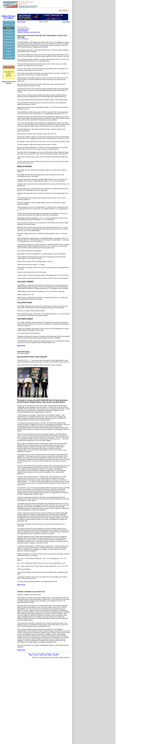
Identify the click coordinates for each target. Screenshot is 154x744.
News (29, 653)
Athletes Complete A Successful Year (28, 32)
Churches (48, 653)
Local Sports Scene (23, 29)
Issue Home (21, 22)
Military (31, 654)
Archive (50, 654)
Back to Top (21, 345)
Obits (45, 654)
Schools (43, 653)
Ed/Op (41, 654)
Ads (53, 653)
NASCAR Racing (22, 30)
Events (57, 653)
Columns (36, 654)
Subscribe (55, 654)
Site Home (66, 22)
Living (33, 653)
